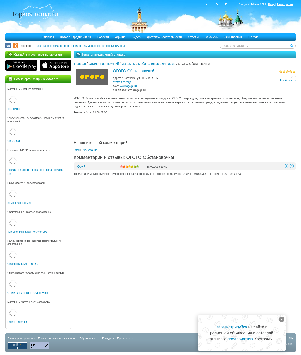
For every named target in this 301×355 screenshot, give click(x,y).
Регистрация (285, 4)
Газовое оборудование (39, 212)
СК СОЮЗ (13, 140)
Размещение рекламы (21, 338)
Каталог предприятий (75, 37)
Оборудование (15, 212)
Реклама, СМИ (15, 150)
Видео (136, 37)
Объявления (233, 37)
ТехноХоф (13, 108)
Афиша (120, 37)
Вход (271, 4)
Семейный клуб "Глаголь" (23, 263)
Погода (253, 37)
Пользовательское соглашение (57, 338)
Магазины (128, 63)
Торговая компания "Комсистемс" (27, 231)
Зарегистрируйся (231, 327)
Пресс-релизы (126, 338)
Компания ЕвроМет (19, 202)
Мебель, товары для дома (156, 63)
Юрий (81, 166)
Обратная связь (89, 338)
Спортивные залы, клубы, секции (45, 273)
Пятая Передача (17, 321)
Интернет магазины (32, 89)
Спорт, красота (15, 273)
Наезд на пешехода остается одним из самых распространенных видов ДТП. (82, 45)
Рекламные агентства (38, 150)
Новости (103, 37)
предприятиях (240, 339)
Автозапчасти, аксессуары (35, 302)
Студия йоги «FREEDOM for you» (27, 292)
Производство (15, 183)
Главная (48, 37)
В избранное (288, 80)
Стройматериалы (35, 183)
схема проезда (122, 82)
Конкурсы (108, 338)
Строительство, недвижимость (24, 118)
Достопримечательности (164, 37)
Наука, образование (18, 241)
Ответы (193, 37)
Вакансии (211, 37)
